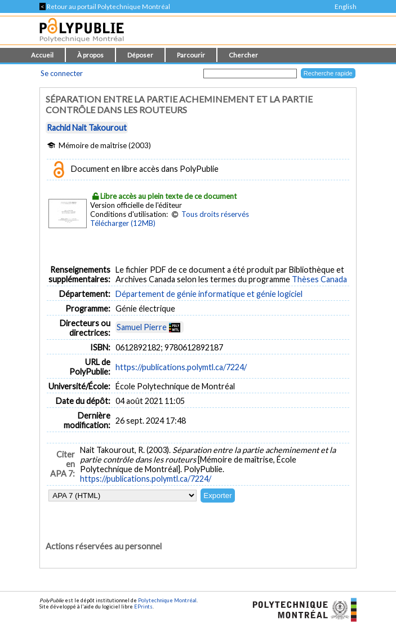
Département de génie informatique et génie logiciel (208, 294)
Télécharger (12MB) (122, 223)
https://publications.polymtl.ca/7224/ (181, 367)
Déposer (140, 55)
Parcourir (191, 55)
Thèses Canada (319, 279)
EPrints (143, 606)
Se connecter (62, 73)
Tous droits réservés (215, 214)
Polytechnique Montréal (167, 600)
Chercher (243, 55)
